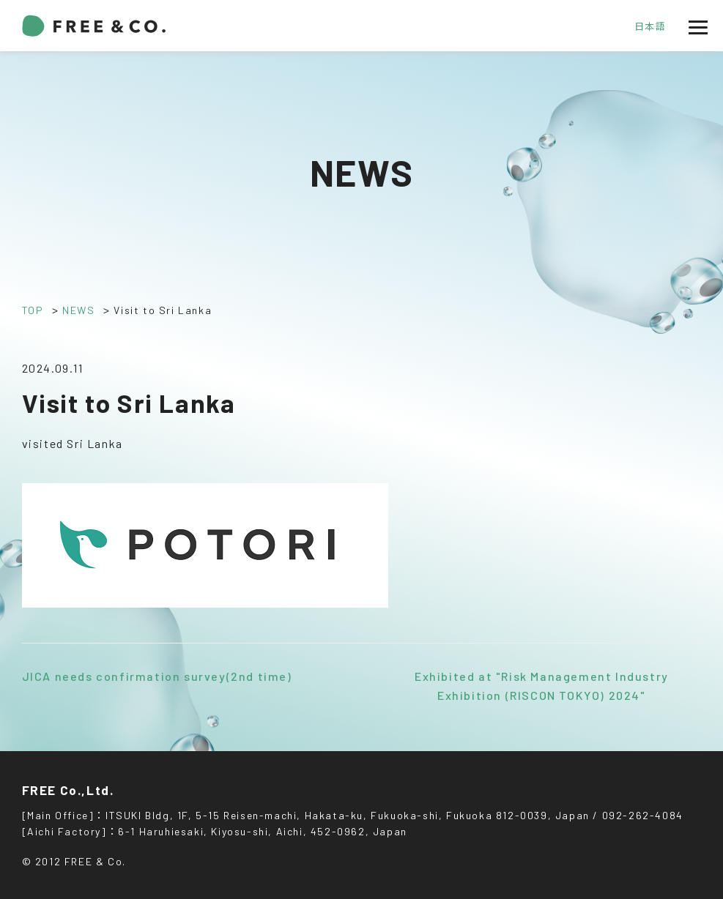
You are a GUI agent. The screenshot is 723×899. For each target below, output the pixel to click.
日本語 (650, 26)
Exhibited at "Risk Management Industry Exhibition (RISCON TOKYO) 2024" (542, 685)
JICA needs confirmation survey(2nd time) (157, 676)
